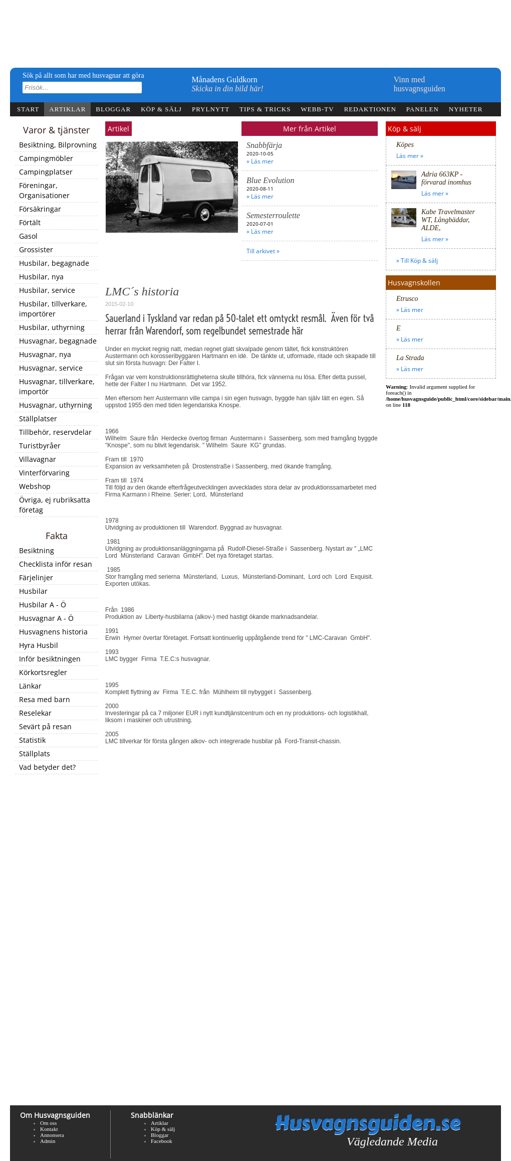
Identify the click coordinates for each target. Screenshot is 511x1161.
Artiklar (67, 109)
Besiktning (36, 550)
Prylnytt (210, 109)
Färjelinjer (36, 577)
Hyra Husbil (38, 645)
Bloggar (113, 109)
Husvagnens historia (53, 631)
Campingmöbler (46, 158)
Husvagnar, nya (45, 354)
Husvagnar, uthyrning (55, 405)
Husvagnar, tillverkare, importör (57, 386)
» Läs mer (260, 161)
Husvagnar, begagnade (58, 341)
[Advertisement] (56, 934)
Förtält (30, 222)
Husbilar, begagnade (54, 263)
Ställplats (34, 753)
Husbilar (33, 591)
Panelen (422, 109)
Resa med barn (44, 699)
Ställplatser (38, 418)
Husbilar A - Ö (42, 604)
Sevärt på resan (45, 726)
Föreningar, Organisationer (44, 190)
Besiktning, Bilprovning (58, 144)
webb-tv (317, 109)
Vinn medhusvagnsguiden (419, 84)
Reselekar (35, 713)
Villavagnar (37, 459)
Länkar (30, 686)
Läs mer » (409, 155)
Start (28, 109)
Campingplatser (46, 172)
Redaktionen (370, 109)
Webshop (35, 486)
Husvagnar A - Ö (46, 618)
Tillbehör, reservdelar (55, 432)
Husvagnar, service (51, 368)
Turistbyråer (40, 445)
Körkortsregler (43, 672)
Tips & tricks (265, 109)
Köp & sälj (161, 109)
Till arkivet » (263, 251)
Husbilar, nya (41, 276)
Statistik (32, 740)
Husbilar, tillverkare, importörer (53, 308)
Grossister (36, 249)
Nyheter (466, 109)
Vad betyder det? (47, 767)
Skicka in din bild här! (228, 88)
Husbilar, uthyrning (52, 327)
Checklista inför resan (55, 564)
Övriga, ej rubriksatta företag (54, 505)
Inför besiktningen (50, 659)
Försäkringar (40, 209)
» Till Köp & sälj (417, 260)
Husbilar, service (47, 290)
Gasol (28, 236)
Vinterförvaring (44, 472)
